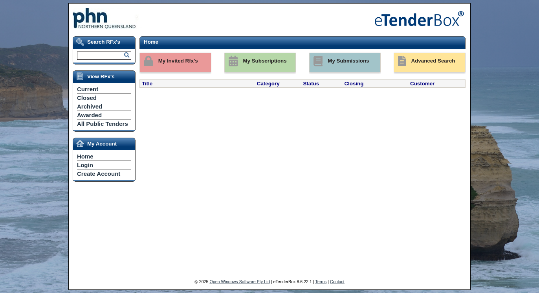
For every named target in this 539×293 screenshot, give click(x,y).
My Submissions (339, 61)
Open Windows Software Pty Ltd (239, 281)
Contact (337, 281)
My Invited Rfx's (169, 61)
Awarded (89, 115)
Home (85, 156)
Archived (89, 106)
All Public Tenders (102, 123)
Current (87, 89)
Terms (320, 281)
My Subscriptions (256, 61)
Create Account (98, 173)
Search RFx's (103, 42)
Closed (87, 97)
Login (85, 165)
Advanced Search (424, 61)
